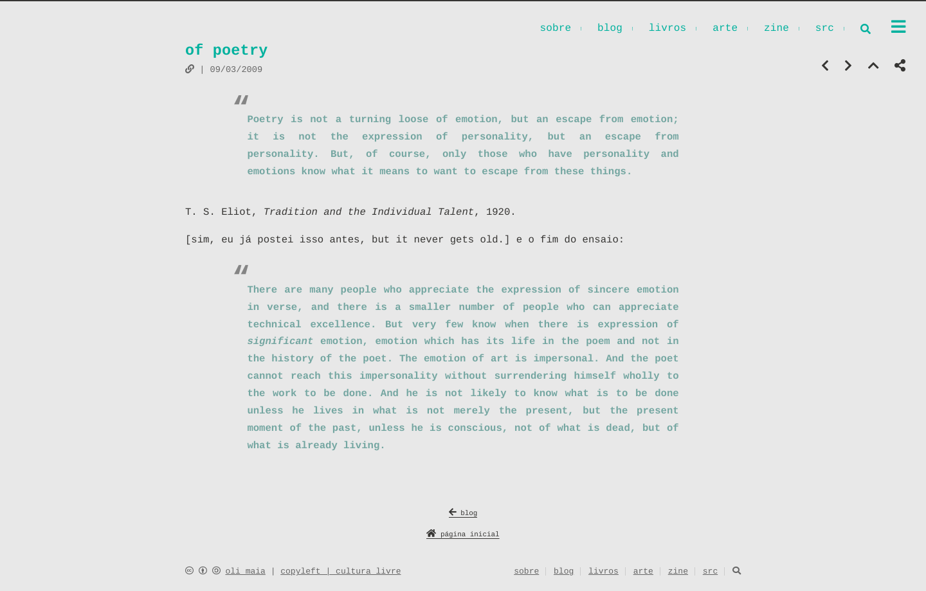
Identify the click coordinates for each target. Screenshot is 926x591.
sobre (555, 30)
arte (725, 30)
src (824, 30)
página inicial (462, 535)
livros (668, 30)
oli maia (245, 571)
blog (609, 30)
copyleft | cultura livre (340, 571)
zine (776, 30)
